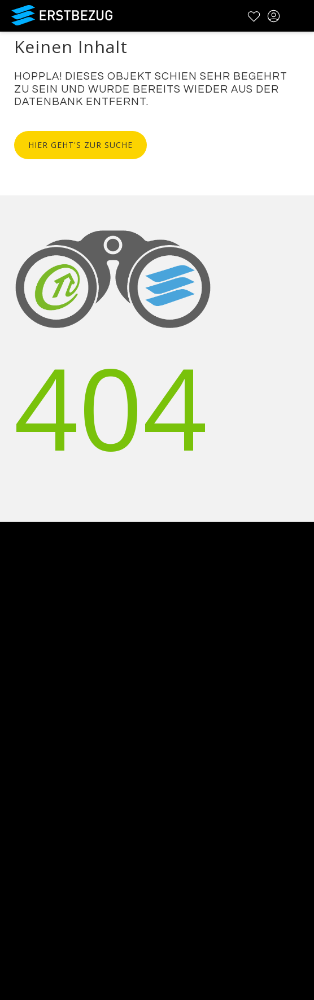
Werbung (21, 708)
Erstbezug (62, 15)
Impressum (25, 839)
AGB (9, 810)
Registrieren (27, 912)
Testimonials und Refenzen (60, 723)
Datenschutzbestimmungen (62, 825)
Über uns (20, 679)
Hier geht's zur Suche (80, 144)
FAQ (9, 795)
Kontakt (17, 694)
